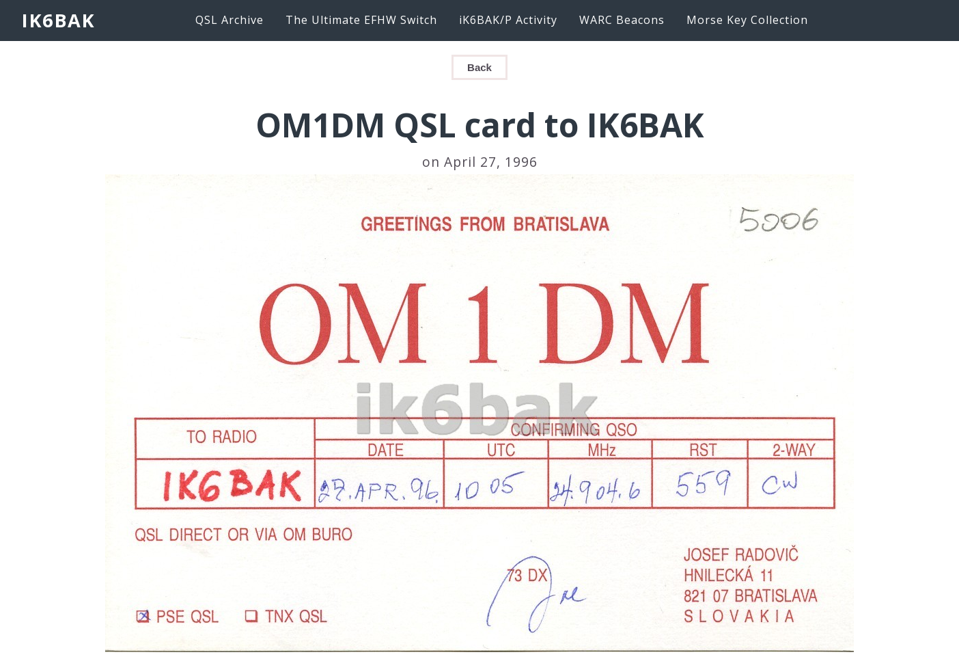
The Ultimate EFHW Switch (361, 19)
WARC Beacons (622, 19)
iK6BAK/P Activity (508, 19)
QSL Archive (229, 19)
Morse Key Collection (747, 19)
